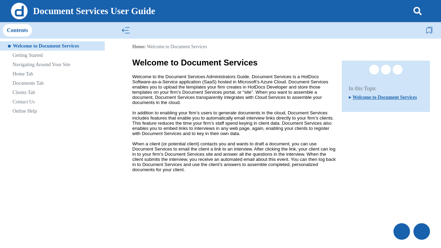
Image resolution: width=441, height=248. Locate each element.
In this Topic (362, 88)
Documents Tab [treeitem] (27, 83)
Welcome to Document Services (177, 46)
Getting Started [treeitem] (27, 55)
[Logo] (19, 11)
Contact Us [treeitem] (23, 101)
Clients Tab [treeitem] (23, 92)
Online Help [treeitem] (24, 111)
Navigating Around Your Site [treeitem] (41, 64)
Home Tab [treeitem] (22, 73)
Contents (17, 30)
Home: (139, 46)
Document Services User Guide (94, 11)
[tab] (17, 30)
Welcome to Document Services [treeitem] (46, 46)
